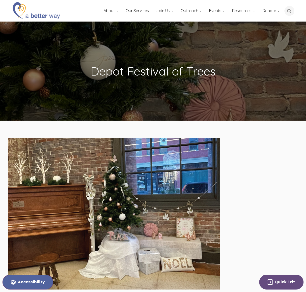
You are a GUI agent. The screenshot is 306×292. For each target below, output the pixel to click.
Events (217, 10)
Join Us (164, 10)
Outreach (191, 10)
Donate (270, 10)
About (111, 10)
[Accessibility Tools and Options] (27, 282)
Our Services (137, 10)
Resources (243, 10)
